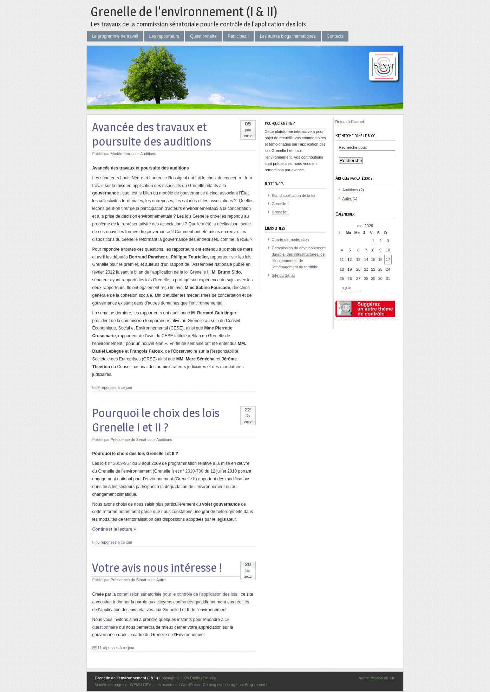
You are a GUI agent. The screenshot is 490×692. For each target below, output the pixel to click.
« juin (346, 288)
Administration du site (377, 678)
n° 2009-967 (119, 463)
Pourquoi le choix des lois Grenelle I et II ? (156, 419)
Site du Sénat (283, 275)
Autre (160, 580)
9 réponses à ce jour (115, 387)
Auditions (148, 154)
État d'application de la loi (293, 195)
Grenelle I (280, 203)
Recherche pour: (353, 147)
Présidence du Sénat (128, 439)
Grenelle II (280, 212)
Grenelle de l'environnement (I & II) (184, 11)
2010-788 (194, 471)
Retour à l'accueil (350, 122)
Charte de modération (290, 239)
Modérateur (120, 154)
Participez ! (238, 36)
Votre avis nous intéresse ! (157, 567)
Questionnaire (203, 36)
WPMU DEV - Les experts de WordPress (165, 685)
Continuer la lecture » (114, 529)
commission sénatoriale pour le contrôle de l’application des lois (177, 594)
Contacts (335, 36)
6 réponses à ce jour (115, 542)
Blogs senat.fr (257, 685)
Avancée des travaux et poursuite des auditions (151, 134)
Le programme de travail (115, 36)
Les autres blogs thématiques (288, 36)
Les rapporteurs (164, 36)
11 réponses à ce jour (116, 648)
